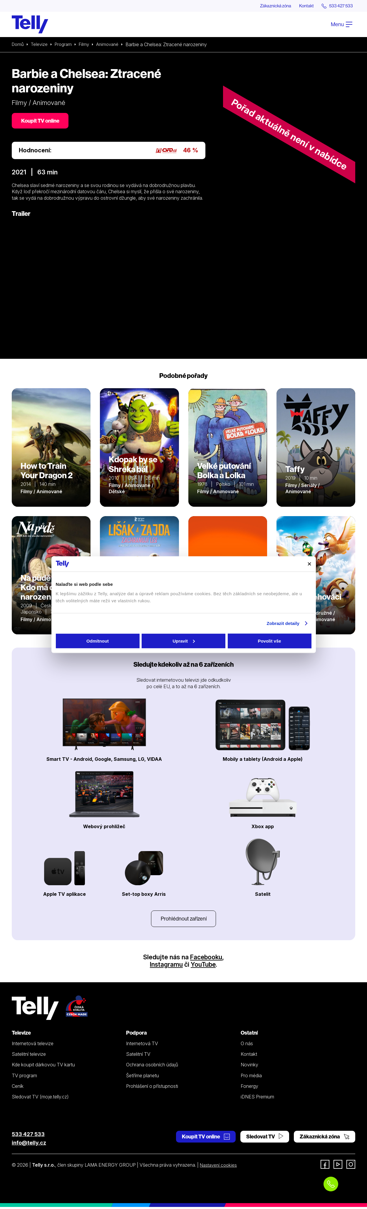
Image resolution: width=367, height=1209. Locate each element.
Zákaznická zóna (269, 6)
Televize (40, 45)
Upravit (183, 640)
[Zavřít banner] (309, 564)
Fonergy (249, 1088)
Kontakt (303, 6)
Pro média (251, 1077)
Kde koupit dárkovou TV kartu (43, 1067)
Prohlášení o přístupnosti (152, 1088)
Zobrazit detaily (283, 623)
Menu (341, 24)
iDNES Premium (257, 1099)
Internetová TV (142, 1045)
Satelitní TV (138, 1056)
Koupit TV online (41, 121)
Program (65, 45)
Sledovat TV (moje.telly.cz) (40, 1099)
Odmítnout (97, 640)
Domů (18, 45)
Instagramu (166, 966)
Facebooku (206, 959)
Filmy (87, 45)
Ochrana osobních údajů (152, 1067)
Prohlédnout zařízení (184, 920)
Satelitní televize (29, 1056)
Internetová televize (32, 1045)
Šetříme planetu (142, 1077)
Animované (111, 45)
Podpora (136, 1034)
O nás (247, 1045)
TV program (24, 1077)
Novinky (249, 1067)
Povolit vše (269, 640)
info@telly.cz (29, 1145)
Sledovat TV (264, 1138)
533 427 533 (28, 1136)
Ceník (18, 1088)
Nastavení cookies (219, 1167)
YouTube (204, 966)
